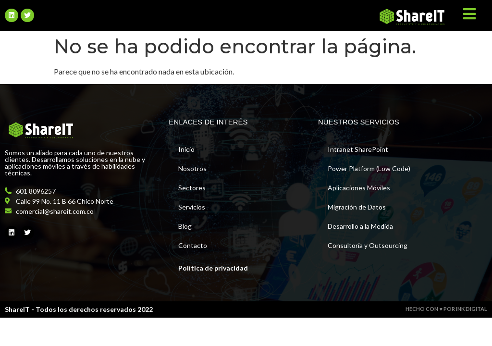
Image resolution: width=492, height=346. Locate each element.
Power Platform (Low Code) (369, 168)
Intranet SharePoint (358, 149)
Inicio (186, 149)
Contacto (192, 245)
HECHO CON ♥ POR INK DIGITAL (446, 309)
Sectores (192, 188)
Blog (185, 226)
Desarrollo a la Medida (360, 226)
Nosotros (192, 168)
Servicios (191, 207)
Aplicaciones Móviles (359, 188)
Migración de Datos (357, 207)
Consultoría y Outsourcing (367, 245)
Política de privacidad (213, 268)
